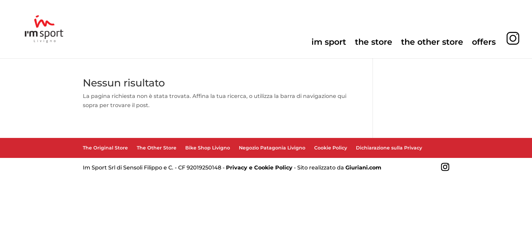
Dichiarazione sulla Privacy (389, 148)
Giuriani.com (363, 167)
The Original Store (105, 148)
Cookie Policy (330, 148)
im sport (328, 43)
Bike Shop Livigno (207, 148)
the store (373, 43)
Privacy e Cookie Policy (259, 167)
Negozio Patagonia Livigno (272, 148)
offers (484, 43)
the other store (432, 43)
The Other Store (156, 148)
